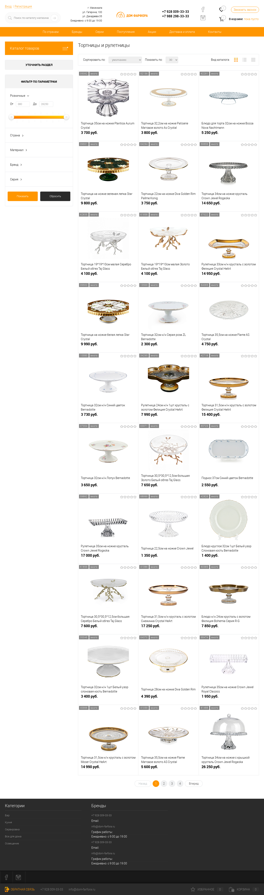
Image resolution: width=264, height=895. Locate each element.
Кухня (8, 822)
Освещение (12, 843)
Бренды (77, 31)
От (11, 104)
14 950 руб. (229, 275)
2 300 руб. (168, 345)
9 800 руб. (108, 205)
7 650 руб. (168, 486)
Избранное (207, 889)
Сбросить (55, 196)
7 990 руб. (168, 416)
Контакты (215, 31)
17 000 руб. (108, 557)
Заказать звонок (245, 9)
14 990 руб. (108, 768)
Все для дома (13, 836)
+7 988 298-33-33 (175, 16)
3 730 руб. (108, 416)
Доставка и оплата (182, 31)
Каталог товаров (39, 48)
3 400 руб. (108, 698)
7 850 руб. (229, 627)
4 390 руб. (168, 698)
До (35, 104)
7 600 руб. (108, 627)
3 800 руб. (168, 134)
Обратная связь (20, 889)
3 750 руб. (168, 205)
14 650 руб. (229, 205)
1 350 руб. (168, 557)
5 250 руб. (229, 134)
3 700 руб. (108, 134)
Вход (8, 6)
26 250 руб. (229, 768)
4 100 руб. (108, 275)
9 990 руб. (108, 345)
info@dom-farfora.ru (103, 826)
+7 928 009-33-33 (175, 11)
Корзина (244, 889)
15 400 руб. (229, 416)
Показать (22, 196)
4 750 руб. (229, 345)
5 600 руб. (168, 768)
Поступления (126, 31)
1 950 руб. (229, 698)
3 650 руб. (108, 486)
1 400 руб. (229, 557)
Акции (152, 31)
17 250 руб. (168, 627)
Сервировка (12, 829)
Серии (99, 31)
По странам (51, 31)
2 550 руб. (229, 486)
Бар (7, 815)
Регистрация (23, 6)
